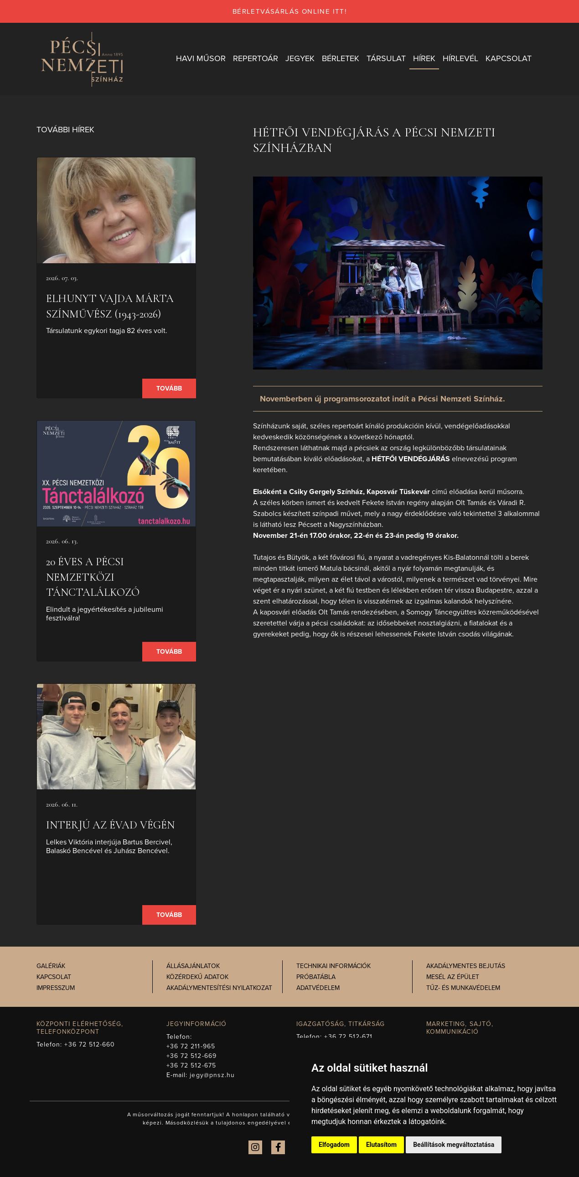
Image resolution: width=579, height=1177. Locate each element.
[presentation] (116, 211)
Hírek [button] (424, 59)
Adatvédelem (318, 988)
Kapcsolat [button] (509, 59)
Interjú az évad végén (110, 825)
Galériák (50, 966)
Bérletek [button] (340, 59)
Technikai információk (333, 966)
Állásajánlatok (193, 966)
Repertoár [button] (255, 59)
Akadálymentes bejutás (465, 966)
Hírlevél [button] (460, 59)
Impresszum (55, 988)
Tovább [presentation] (169, 389)
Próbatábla (316, 977)
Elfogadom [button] (334, 1144)
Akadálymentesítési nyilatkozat (219, 988)
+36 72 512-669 (191, 1056)
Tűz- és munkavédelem (463, 988)
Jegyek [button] (300, 59)
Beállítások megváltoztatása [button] (453, 1144)
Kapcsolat (53, 977)
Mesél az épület (452, 977)
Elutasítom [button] (381, 1144)
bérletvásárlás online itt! (289, 11)
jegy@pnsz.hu (212, 1075)
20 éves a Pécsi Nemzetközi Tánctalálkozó (93, 577)
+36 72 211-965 (190, 1046)
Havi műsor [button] (201, 59)
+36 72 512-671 (348, 1037)
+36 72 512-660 (89, 1044)
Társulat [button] (386, 59)
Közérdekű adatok (197, 977)
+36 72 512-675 (191, 1065)
